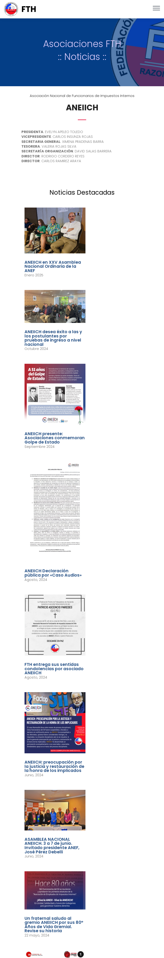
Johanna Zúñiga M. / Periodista (99, 902)
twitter (85, 927)
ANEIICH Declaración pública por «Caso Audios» (108, 386)
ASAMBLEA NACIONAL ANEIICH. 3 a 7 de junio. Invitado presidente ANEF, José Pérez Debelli (50, 555)
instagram (85, 935)
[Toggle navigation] (156, 8)
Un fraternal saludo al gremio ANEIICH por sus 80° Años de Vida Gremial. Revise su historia (111, 555)
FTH (28, 9)
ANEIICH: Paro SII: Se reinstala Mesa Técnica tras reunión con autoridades (50, 734)
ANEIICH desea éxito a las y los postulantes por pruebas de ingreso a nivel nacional (112, 251)
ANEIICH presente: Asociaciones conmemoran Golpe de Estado (50, 353)
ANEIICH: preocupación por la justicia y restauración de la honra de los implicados (112, 478)
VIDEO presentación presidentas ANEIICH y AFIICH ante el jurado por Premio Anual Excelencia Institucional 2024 (112, 743)
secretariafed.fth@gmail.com (87, 852)
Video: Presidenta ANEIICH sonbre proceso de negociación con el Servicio (112, 629)
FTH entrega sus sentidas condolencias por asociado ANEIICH (49, 476)
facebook (85, 919)
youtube (85, 942)
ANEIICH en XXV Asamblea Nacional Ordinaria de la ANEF (46, 261)
